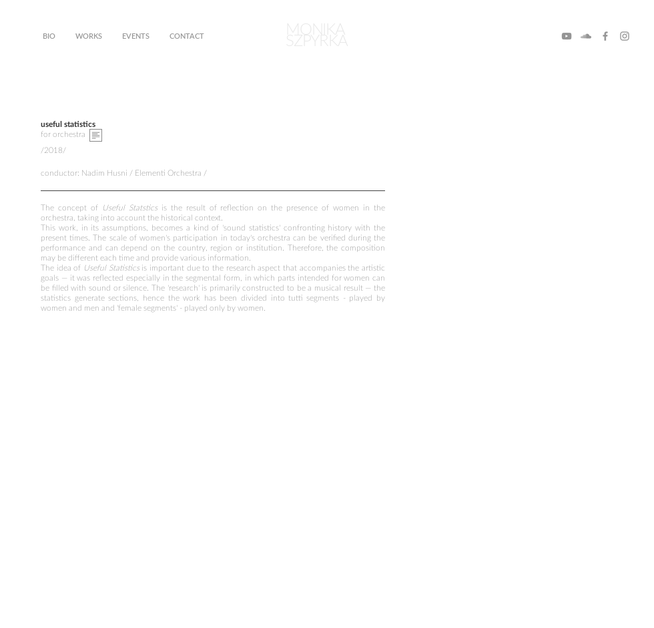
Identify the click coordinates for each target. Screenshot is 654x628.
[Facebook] (605, 36)
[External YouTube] (213, 433)
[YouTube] (567, 36)
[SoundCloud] (586, 36)
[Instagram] (625, 36)
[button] (95, 135)
